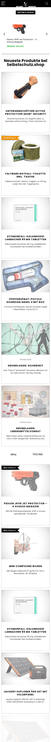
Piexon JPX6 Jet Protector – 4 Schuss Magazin (22, 40)
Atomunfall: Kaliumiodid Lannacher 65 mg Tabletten (25, 238)
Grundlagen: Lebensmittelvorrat (25, 430)
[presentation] (4, 34)
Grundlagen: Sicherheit (25, 365)
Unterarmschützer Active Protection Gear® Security (25, 112)
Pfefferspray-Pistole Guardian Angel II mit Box (25, 300)
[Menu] (3, 3)
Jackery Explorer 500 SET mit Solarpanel (25, 693)
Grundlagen (25, 360)
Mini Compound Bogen (25, 566)
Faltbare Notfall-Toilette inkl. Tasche (25, 175)
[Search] (47, 3)
